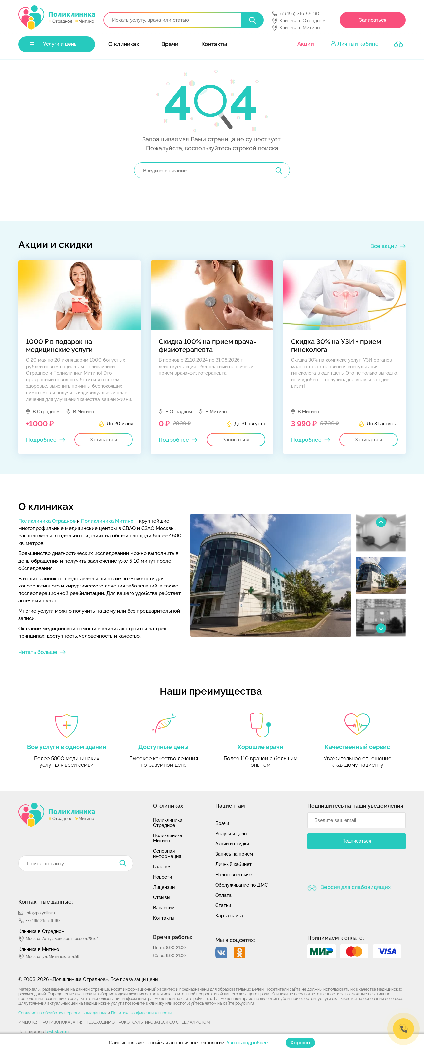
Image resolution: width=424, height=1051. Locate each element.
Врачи (169, 44)
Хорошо (300, 1043)
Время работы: (172, 937)
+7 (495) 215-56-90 (299, 13)
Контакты (214, 44)
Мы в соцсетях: (235, 940)
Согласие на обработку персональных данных (62, 1013)
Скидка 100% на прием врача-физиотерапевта (207, 346)
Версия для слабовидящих (355, 887)
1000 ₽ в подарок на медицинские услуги (59, 346)
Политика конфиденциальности (141, 1013)
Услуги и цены (60, 44)
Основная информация (167, 853)
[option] (270, 575)
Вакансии (163, 907)
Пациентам (230, 806)
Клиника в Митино (299, 27)
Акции (305, 44)
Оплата (223, 895)
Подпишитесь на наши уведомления (355, 806)
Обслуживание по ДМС (241, 885)
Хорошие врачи (260, 746)
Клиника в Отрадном (302, 20)
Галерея (162, 866)
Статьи (223, 905)
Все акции (384, 246)
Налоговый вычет (234, 874)
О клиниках (123, 44)
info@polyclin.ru (40, 913)
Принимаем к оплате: (335, 938)
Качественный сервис (357, 746)
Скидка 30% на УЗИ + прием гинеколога (336, 346)
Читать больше (37, 652)
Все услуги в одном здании (66, 746)
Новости (162, 877)
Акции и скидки (232, 843)
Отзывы (161, 897)
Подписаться (356, 841)
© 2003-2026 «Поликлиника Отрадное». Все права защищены (88, 979)
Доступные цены (163, 746)
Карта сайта (229, 915)
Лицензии (164, 887)
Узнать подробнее (247, 1042)
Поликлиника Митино (107, 521)
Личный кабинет (359, 44)
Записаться (372, 20)
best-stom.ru (57, 1032)
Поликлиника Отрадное (47, 521)
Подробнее (41, 440)
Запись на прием (234, 854)
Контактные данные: (45, 902)
